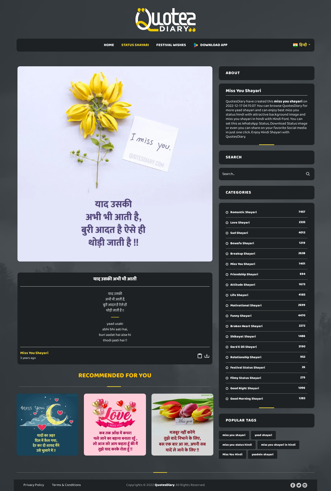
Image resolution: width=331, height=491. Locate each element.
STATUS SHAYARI (135, 45)
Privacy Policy (33, 485)
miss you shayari (234, 435)
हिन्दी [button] (300, 45)
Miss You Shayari (34, 353)
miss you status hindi (237, 444)
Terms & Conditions (66, 485)
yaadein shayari (263, 454)
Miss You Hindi (233, 454)
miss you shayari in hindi (278, 444)
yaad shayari (263, 435)
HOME (109, 45)
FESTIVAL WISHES (171, 45)
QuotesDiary (164, 485)
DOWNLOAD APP (210, 45)
